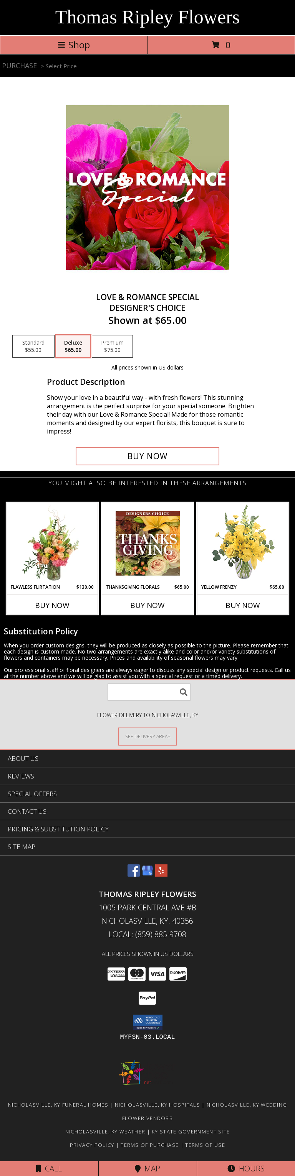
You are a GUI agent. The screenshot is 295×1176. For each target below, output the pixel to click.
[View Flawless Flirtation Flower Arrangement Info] (52, 543)
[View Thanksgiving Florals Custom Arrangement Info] (148, 543)
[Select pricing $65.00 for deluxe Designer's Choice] (73, 346)
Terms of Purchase (150, 1145)
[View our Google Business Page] (147, 874)
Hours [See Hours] (246, 1168)
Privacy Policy (92, 1145)
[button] (147, 1022)
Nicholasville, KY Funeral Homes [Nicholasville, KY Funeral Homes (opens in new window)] (58, 1104)
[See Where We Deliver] (147, 736)
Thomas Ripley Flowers (147, 17)
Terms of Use (205, 1145)
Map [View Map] (147, 1168)
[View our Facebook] (134, 874)
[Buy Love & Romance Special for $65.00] (147, 456)
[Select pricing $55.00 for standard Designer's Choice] (33, 346)
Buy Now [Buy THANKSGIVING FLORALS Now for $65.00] (147, 605)
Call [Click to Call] (49, 1168)
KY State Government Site (191, 1131)
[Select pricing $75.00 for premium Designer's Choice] (112, 346)
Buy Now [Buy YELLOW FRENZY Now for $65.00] (242, 605)
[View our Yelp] (161, 874)
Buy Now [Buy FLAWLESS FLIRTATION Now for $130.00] (52, 605)
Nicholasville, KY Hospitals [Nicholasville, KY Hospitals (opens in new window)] (157, 1104)
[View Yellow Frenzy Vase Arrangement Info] (243, 543)
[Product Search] (149, 692)
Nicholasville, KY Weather (105, 1131)
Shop (74, 44)
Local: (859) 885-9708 (147, 934)
